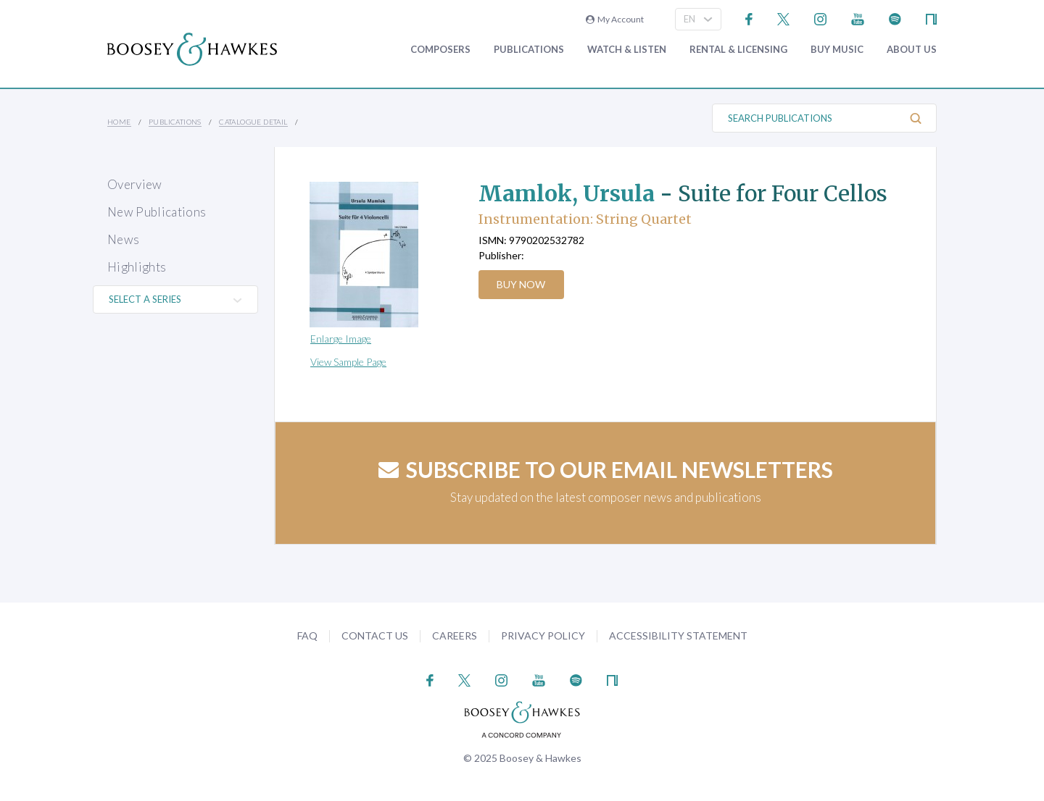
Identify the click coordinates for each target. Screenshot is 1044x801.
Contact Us (374, 635)
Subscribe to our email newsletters (605, 469)
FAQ (307, 635)
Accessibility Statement (678, 635)
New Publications (156, 211)
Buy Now (521, 284)
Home (119, 121)
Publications (529, 49)
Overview (134, 184)
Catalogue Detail (253, 121)
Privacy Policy (543, 635)
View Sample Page (348, 362)
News (123, 239)
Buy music (837, 49)
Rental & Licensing (738, 49)
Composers (440, 49)
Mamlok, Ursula (567, 193)
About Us (912, 49)
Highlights (136, 266)
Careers (454, 635)
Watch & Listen (626, 49)
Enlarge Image (340, 338)
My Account (615, 19)
